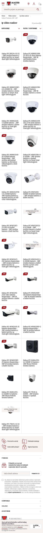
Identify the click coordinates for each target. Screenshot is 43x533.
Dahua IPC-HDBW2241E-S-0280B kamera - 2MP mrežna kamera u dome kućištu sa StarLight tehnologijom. (10, 124)
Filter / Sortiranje (32, 28)
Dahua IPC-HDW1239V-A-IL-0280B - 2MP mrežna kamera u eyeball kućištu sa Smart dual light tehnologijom (32, 158)
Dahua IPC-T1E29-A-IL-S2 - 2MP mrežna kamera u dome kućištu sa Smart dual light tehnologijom (11, 427)
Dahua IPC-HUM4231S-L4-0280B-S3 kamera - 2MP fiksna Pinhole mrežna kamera (31, 363)
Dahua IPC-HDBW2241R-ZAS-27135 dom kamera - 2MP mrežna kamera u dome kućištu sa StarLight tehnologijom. (32, 124)
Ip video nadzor (24, 16)
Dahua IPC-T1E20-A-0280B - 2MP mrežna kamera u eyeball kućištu (30, 395)
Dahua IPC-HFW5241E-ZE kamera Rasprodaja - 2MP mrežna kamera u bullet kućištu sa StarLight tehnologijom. (11, 330)
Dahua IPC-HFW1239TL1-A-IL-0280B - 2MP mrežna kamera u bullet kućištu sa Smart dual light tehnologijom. (32, 229)
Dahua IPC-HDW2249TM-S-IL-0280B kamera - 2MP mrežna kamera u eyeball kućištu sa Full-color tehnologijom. (11, 195)
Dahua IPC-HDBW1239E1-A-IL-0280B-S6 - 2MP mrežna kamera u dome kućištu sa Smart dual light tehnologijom (11, 91)
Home (3, 16)
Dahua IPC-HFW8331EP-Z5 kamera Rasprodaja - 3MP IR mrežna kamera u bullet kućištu (10, 363)
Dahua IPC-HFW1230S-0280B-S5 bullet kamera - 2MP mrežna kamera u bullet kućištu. (32, 195)
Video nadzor (12, 16)
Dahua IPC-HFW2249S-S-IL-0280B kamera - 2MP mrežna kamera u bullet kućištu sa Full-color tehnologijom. (32, 263)
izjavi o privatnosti (14, 492)
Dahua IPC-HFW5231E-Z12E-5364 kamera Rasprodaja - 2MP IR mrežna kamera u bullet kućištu (10, 296)
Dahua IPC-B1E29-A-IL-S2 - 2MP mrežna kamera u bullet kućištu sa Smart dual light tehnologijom (11, 56)
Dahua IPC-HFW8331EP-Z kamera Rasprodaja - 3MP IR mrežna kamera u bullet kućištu (32, 329)
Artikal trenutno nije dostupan (32, 211)
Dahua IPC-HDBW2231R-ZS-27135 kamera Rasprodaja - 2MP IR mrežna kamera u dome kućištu (32, 91)
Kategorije (11, 28)
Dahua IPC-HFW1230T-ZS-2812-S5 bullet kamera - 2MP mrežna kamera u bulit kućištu (10, 228)
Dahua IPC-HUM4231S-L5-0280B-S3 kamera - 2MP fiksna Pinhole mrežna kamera (10, 395)
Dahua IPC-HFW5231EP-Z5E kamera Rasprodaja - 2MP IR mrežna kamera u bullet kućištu (32, 296)
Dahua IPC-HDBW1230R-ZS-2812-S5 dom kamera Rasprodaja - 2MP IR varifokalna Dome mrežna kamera (32, 57)
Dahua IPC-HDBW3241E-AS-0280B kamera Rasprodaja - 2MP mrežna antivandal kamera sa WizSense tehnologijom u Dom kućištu (10, 160)
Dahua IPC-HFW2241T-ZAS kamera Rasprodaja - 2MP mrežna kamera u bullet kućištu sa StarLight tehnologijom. (11, 263)
